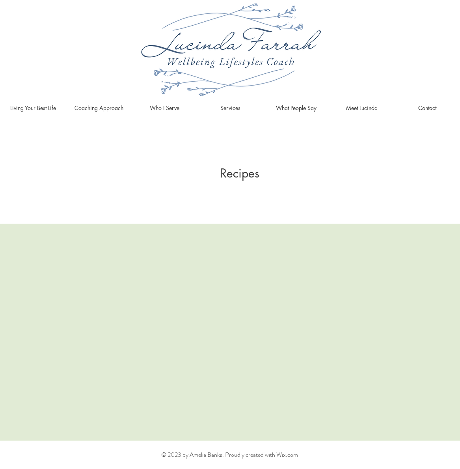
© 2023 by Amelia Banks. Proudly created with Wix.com (229, 454)
